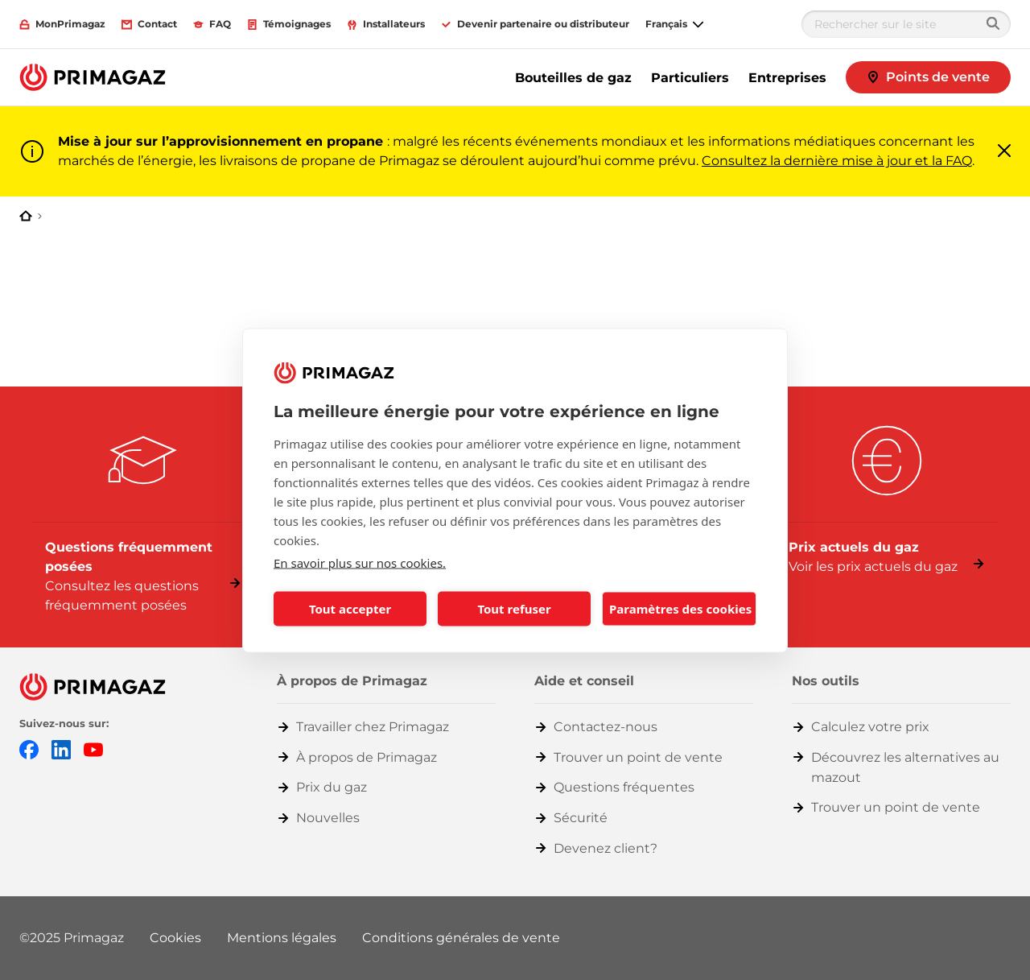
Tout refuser (513, 609)
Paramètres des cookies (680, 609)
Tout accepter (350, 609)
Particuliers (690, 77)
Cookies (175, 937)
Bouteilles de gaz (573, 77)
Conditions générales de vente (461, 937)
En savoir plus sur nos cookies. (360, 562)
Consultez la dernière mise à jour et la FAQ (837, 160)
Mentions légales (281, 937)
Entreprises (787, 77)
